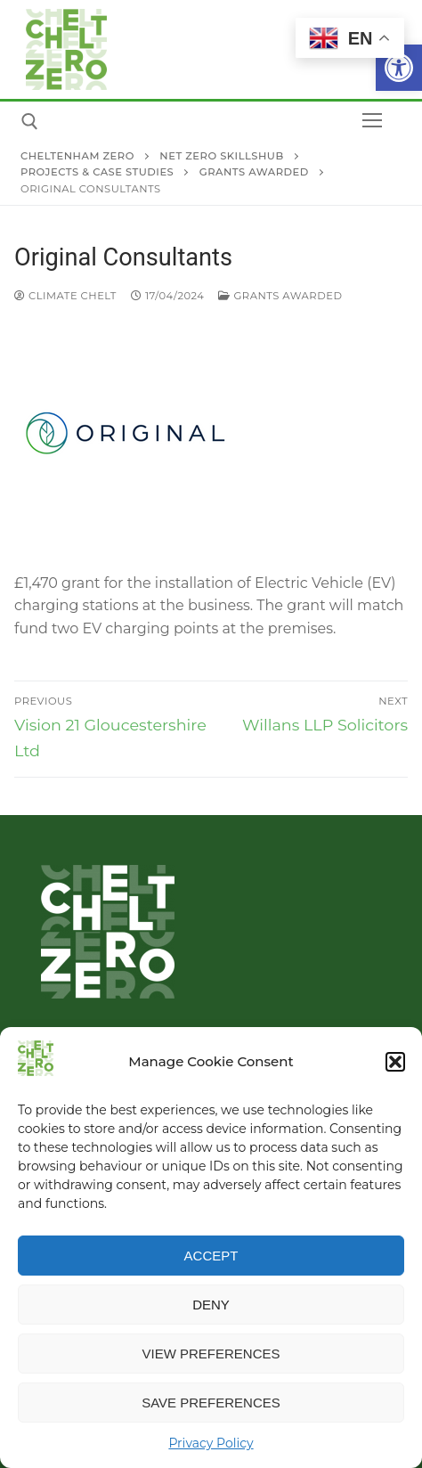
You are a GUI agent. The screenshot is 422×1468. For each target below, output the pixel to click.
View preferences (211, 1353)
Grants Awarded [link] (280, 296)
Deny (211, 1304)
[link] (399, 68)
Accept (211, 1255)
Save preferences (211, 1402)
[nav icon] (372, 121)
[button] (395, 1062)
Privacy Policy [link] (210, 1443)
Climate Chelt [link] (65, 296)
